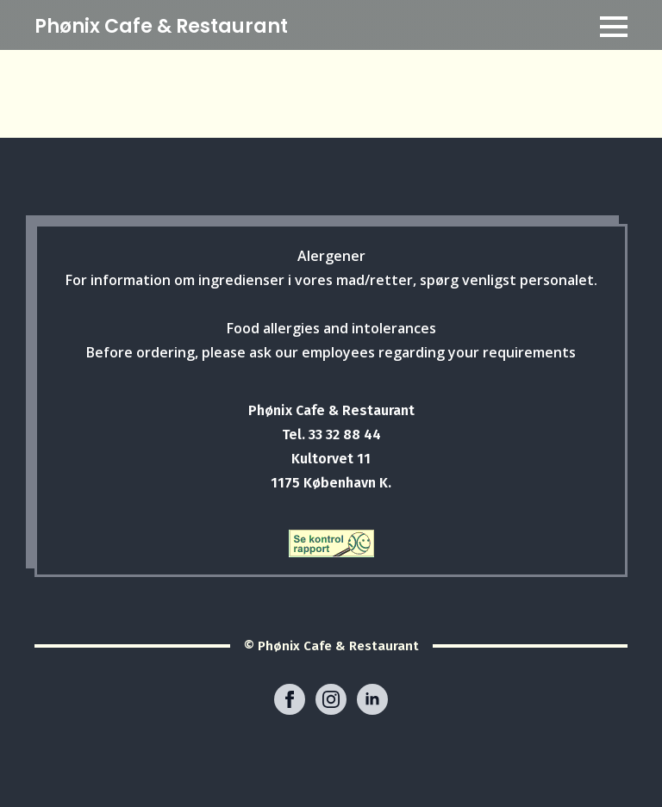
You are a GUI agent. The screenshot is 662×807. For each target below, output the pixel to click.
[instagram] (331, 699)
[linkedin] (372, 699)
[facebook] (289, 699)
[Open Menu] (614, 26)
